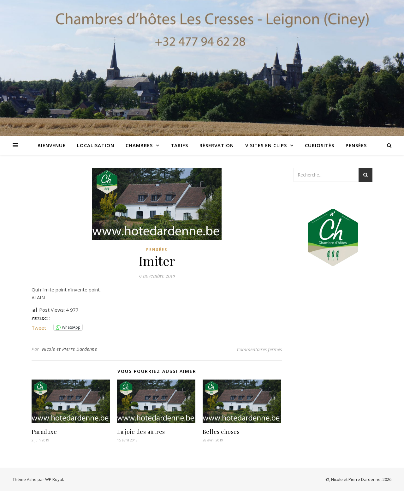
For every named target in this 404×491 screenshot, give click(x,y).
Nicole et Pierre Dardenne (69, 349)
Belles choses (221, 431)
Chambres (139, 145)
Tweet (39, 327)
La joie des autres (141, 431)
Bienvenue (52, 145)
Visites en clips (266, 145)
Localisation (95, 145)
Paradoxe (44, 431)
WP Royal (54, 479)
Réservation (216, 145)
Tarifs (179, 145)
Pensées (356, 145)
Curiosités (319, 145)
